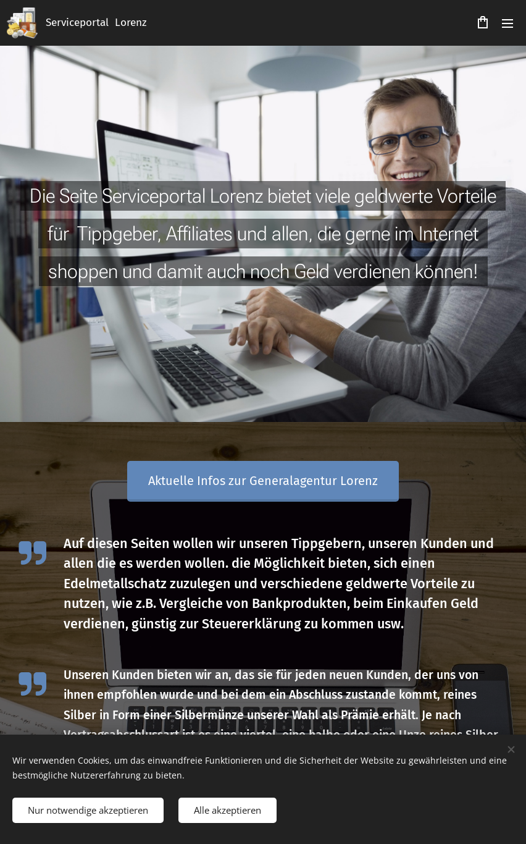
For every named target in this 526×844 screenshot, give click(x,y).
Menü (507, 23)
